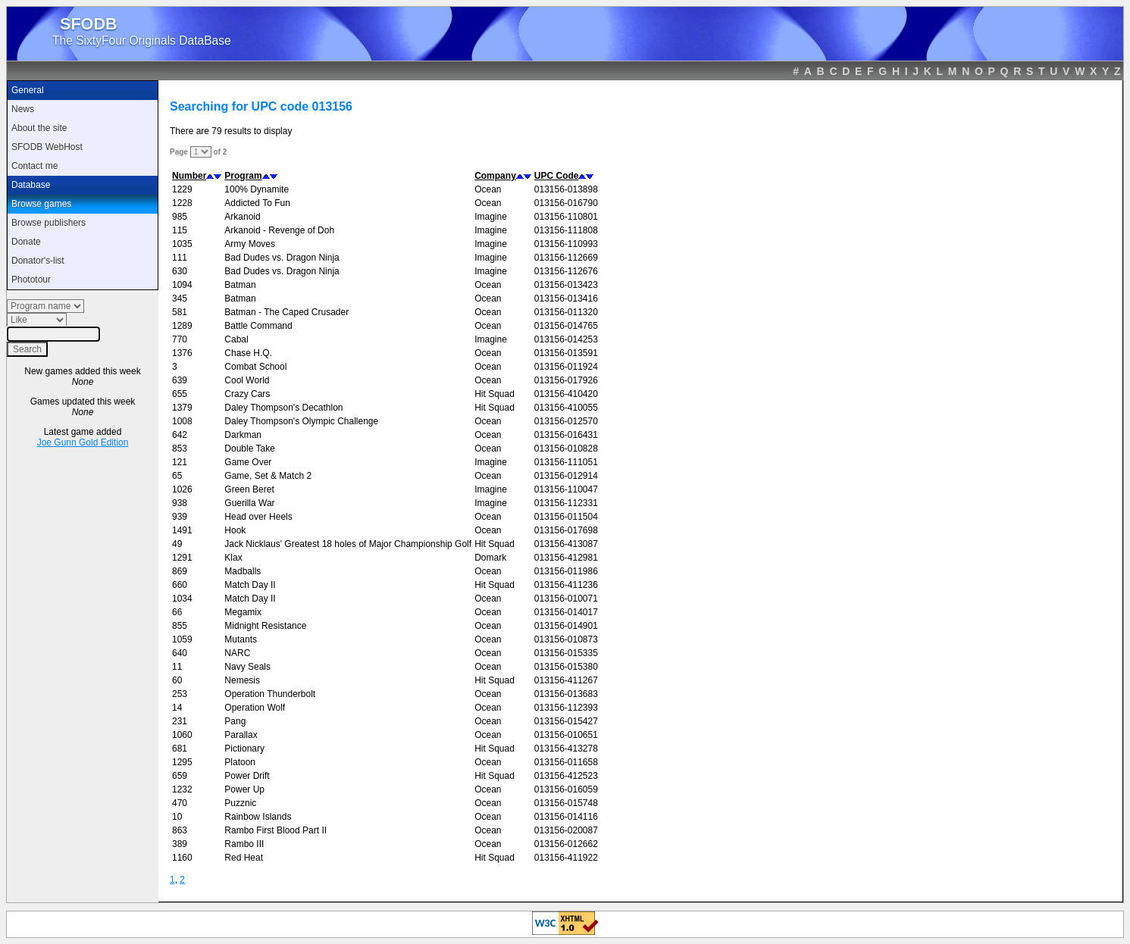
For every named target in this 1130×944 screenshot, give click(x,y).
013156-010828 (566, 448)
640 (179, 653)
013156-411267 (566, 680)
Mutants (240, 639)
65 (177, 475)
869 (179, 571)
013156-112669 (566, 257)
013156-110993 (566, 244)
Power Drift (246, 776)
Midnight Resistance (265, 625)
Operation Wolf (254, 707)
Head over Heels (258, 516)
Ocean (487, 189)
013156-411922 (566, 857)
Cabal (236, 339)
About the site (39, 128)
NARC (237, 653)
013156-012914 (566, 475)
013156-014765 (566, 325)
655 (179, 394)
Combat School (255, 366)
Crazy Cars (247, 394)
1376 (182, 353)
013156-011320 (566, 312)
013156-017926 (566, 380)
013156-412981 (566, 557)
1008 (182, 421)
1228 (182, 203)
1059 (182, 639)
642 (179, 435)
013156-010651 (566, 735)
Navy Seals (247, 666)
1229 (182, 189)
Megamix (242, 612)
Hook (235, 530)
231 (179, 721)
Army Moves (249, 244)
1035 (182, 244)
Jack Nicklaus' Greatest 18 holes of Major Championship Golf (347, 544)
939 (179, 516)
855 (179, 625)
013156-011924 (566, 366)
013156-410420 (566, 394)
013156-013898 (566, 189)
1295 (182, 762)
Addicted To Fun (257, 203)
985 (179, 216)
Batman (239, 285)
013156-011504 (566, 516)
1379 (182, 407)
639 (179, 380)
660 (179, 585)
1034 (182, 598)
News (22, 109)
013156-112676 (566, 271)
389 (179, 844)
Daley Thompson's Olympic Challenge (301, 421)
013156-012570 (566, 421)
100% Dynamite (256, 189)
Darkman (242, 435)
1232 (182, 789)
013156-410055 (566, 407)
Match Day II (249, 585)
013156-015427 (566, 721)
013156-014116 (566, 816)
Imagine (490, 216)
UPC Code (556, 175)
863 (179, 830)
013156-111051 (566, 462)
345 (179, 298)
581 (179, 312)
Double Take (249, 448)
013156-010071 (566, 598)
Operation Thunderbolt (269, 694)
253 (179, 694)
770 (179, 339)
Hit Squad (494, 394)
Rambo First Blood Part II (275, 830)
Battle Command (258, 325)
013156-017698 (566, 530)
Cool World (246, 380)
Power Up (244, 789)
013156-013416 (566, 298)
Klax (233, 557)
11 (177, 666)
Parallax (240, 735)
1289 (182, 325)
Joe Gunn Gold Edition (83, 442)
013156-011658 (566, 762)
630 (179, 271)
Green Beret (249, 489)
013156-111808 (566, 230)
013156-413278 (566, 748)
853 (179, 448)
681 (179, 748)
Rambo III (244, 844)
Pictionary (244, 748)
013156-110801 (566, 216)
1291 (182, 557)
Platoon (239, 762)
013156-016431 (566, 435)
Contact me (34, 166)
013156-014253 (566, 339)
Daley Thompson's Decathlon (283, 407)
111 (179, 257)
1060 (182, 735)
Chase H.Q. (248, 353)
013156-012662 (566, 844)
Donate (26, 241)
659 (179, 776)
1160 (182, 857)
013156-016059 (566, 789)
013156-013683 (566, 694)
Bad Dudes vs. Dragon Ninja (281, 257)
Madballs (242, 571)
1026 (182, 489)
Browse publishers (48, 222)
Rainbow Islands (257, 816)
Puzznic (240, 803)
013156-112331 (566, 503)
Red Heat (243, 857)
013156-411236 (566, 585)
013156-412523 (566, 776)
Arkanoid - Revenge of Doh (279, 230)
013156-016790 (566, 203)
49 (177, 544)
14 (177, 707)
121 (179, 462)
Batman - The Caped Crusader (286, 312)
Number (189, 175)
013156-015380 (566, 666)
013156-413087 (566, 544)
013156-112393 (566, 707)
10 (177, 816)
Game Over (247, 462)
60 (177, 680)
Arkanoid (242, 216)
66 (177, 612)
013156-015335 (566, 653)
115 (179, 230)
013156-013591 (566, 353)
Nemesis (242, 680)
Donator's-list (37, 260)
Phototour (31, 279)
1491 (182, 530)
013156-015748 (566, 803)
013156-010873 (566, 639)
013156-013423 (566, 285)
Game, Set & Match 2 (267, 475)
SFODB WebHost (47, 147)
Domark (490, 557)
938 (179, 503)
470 (179, 803)
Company (495, 175)
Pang (235, 721)
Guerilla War (249, 503)
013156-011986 (566, 571)
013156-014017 (566, 612)
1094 (182, 285)
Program (242, 175)
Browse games (41, 203)
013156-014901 (566, 625)
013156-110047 (566, 489)
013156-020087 (566, 830)
